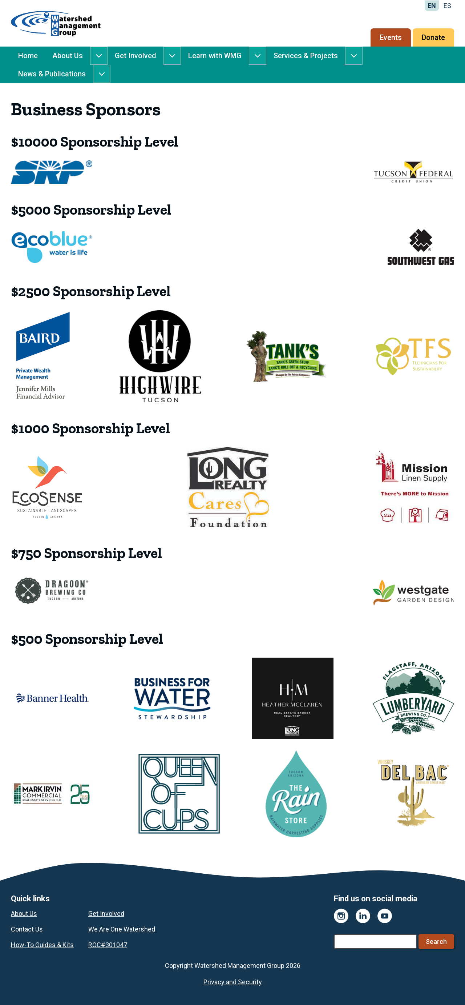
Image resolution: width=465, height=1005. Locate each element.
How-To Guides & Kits (42, 945)
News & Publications (52, 73)
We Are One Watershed (121, 929)
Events (391, 37)
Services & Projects (306, 55)
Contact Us (27, 929)
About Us (67, 55)
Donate (433, 37)
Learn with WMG (215, 55)
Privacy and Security (232, 982)
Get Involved (135, 55)
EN (432, 5)
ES (447, 5)
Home (28, 55)
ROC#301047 (107, 945)
